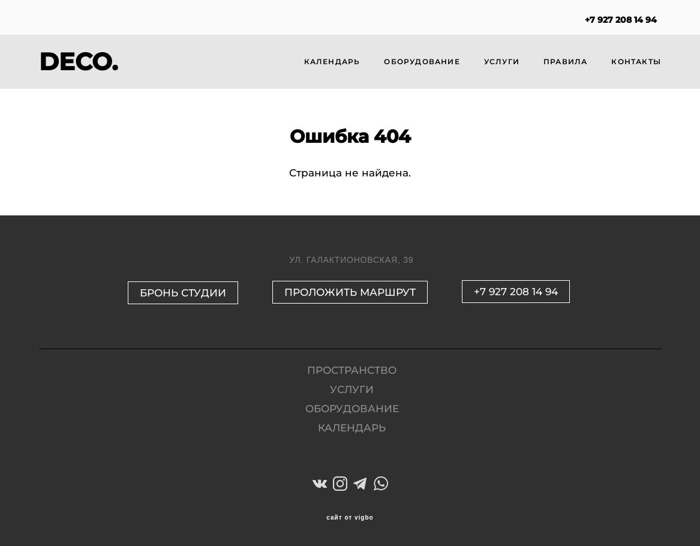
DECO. (78, 62)
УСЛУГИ (501, 61)
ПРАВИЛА (565, 61)
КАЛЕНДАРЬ (332, 61)
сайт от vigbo (349, 518)
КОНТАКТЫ (636, 61)
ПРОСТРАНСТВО (351, 370)
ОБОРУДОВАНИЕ (421, 61)
